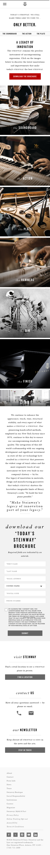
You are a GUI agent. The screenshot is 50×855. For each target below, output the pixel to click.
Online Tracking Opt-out (17, 819)
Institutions (12, 800)
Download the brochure (25, 76)
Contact (10, 777)
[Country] (25, 586)
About (9, 773)
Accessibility (12, 823)
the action (26, 33)
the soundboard (10, 33)
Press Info (11, 781)
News (9, 784)
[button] (4, 4)
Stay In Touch (25, 750)
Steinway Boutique (15, 792)
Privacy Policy (13, 815)
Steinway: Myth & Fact (16, 811)
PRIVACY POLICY (29, 616)
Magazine (11, 807)
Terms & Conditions (15, 826)
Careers (10, 803)
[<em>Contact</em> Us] (31, 715)
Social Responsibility (16, 796)
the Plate (41, 33)
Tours (9, 788)
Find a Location (25, 677)
